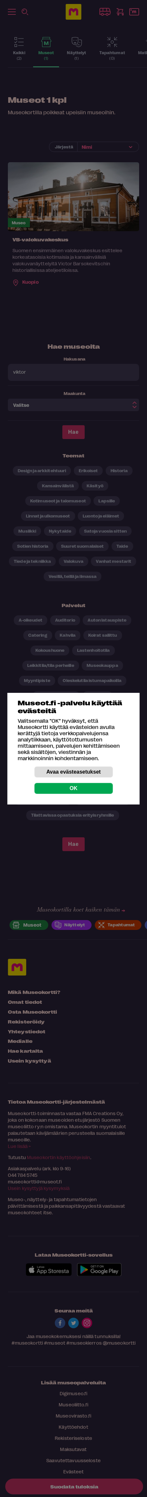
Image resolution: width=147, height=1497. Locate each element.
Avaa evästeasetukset (73, 772)
